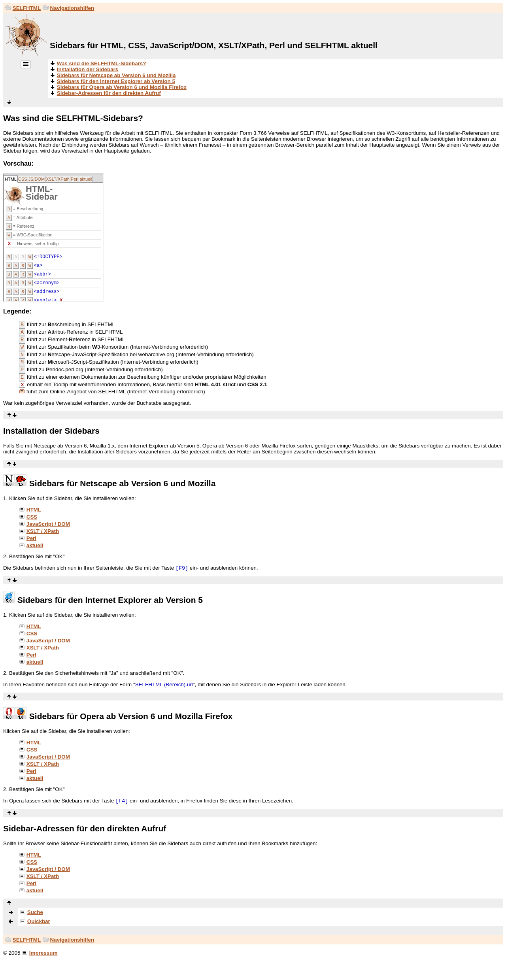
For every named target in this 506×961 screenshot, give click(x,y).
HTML (33, 510)
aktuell (34, 545)
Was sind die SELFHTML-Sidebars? (101, 63)
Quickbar (38, 921)
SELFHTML (27, 8)
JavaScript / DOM (48, 524)
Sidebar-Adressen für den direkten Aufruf (109, 93)
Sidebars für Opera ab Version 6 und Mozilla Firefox (122, 87)
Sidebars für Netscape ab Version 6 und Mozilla (116, 75)
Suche (35, 912)
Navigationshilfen (72, 8)
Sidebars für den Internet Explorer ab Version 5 (116, 81)
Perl (31, 538)
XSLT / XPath (42, 531)
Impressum (43, 953)
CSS (32, 517)
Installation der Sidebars (88, 69)
